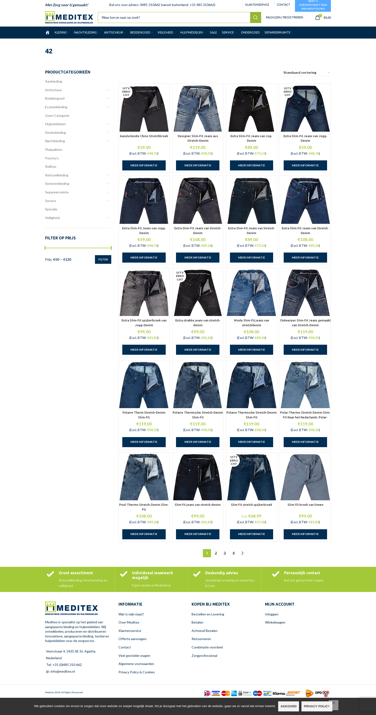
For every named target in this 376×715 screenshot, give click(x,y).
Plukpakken (53, 154)
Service (50, 205)
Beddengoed (55, 102)
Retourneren (201, 652)
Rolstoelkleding (56, 179)
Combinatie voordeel (207, 660)
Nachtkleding (55, 145)
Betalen (197, 635)
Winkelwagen (275, 635)
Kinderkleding (55, 137)
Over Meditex (128, 635)
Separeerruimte (57, 196)
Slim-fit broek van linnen (306, 517)
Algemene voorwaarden (136, 677)
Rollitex (50, 171)
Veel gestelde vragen (134, 668)
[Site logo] (74, 19)
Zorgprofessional (204, 668)
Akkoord (289, 706)
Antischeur (53, 94)
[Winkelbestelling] (307, 76)
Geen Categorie (57, 119)
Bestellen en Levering (208, 627)
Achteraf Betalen (204, 644)
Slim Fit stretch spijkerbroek (252, 517)
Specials (51, 213)
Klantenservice (129, 644)
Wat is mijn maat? (131, 627)
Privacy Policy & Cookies (136, 685)
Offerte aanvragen (132, 652)
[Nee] (333, 705)
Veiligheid (52, 222)
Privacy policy (317, 706)
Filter (103, 263)
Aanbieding (53, 85)
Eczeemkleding (56, 111)
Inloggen (271, 627)
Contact (124, 660)
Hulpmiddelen (55, 128)
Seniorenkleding (57, 188)
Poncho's (52, 162)
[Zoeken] (185, 19)
